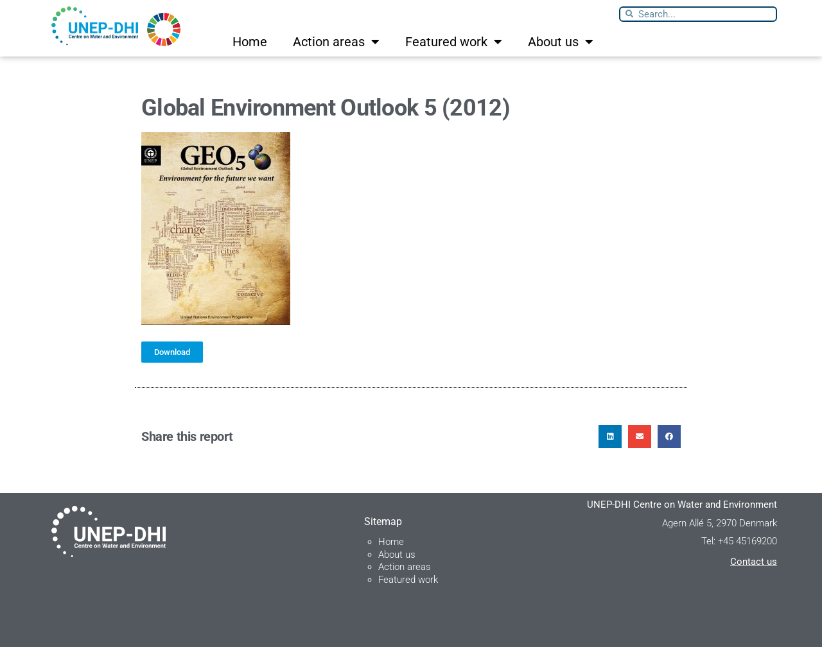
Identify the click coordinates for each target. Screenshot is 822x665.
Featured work (453, 42)
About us (560, 42)
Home (249, 41)
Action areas (336, 42)
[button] (610, 454)
